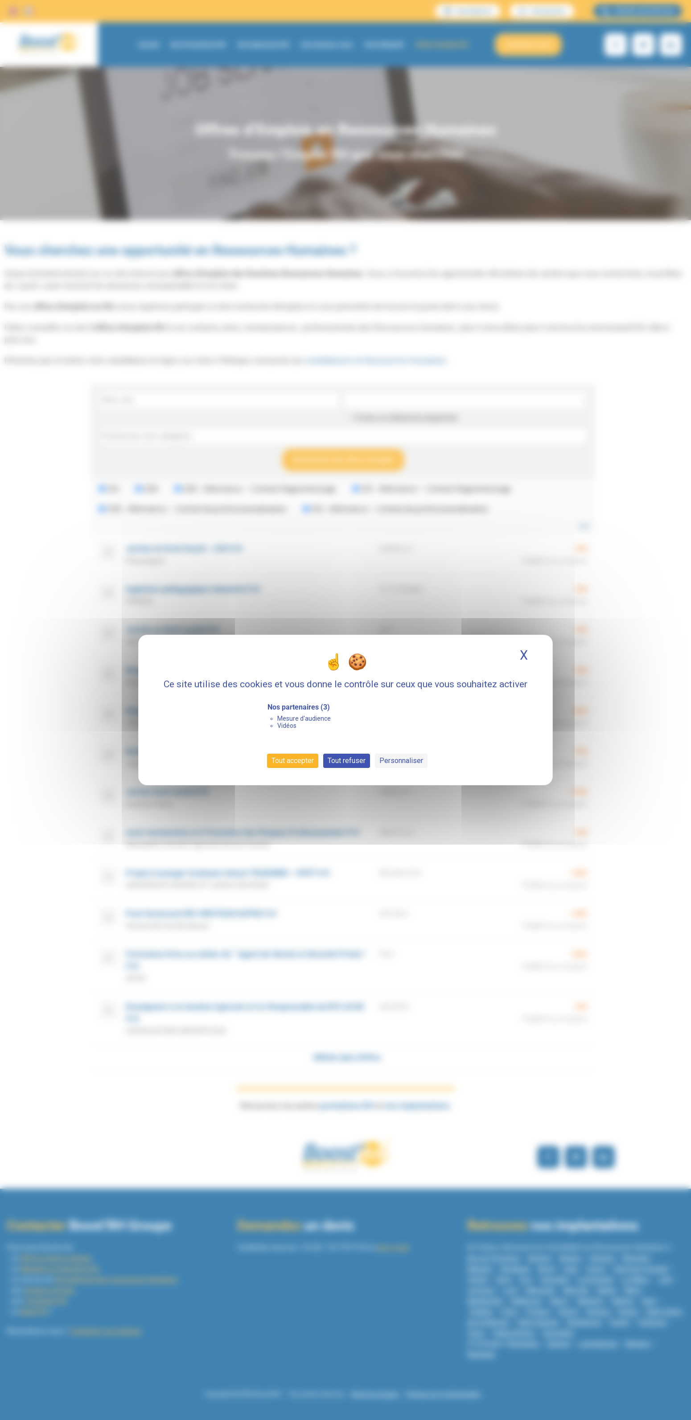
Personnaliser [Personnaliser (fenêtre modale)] (401, 760)
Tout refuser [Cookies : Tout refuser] (347, 760)
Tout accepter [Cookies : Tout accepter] (292, 760)
